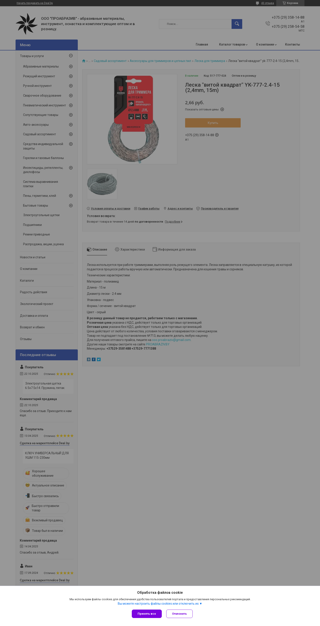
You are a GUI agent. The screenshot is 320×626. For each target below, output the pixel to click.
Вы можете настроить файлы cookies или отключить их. (158, 603)
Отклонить (179, 613)
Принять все (147, 613)
